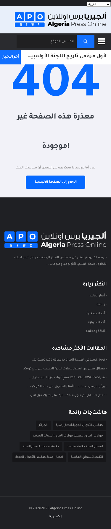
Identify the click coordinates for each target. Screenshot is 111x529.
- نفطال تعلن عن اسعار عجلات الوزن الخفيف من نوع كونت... (64, 369)
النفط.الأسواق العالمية (87, 457)
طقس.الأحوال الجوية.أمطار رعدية (79, 425)
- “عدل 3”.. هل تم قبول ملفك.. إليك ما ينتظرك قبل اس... (67, 395)
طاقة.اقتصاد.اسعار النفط (40, 446)
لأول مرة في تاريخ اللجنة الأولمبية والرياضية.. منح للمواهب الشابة (64, 56)
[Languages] (99, 4)
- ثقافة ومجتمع (96, 331)
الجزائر (43, 425)
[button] (102, 40)
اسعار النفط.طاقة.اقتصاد (85, 446)
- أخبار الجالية (98, 296)
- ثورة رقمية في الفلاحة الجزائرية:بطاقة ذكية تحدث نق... (68, 360)
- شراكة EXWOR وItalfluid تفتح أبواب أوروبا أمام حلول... (68, 378)
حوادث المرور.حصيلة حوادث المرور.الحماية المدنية (68, 436)
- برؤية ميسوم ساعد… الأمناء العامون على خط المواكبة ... (67, 387)
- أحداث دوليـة (97, 322)
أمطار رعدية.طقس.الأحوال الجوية (39, 457)
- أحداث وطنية (97, 314)
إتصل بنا (55, 517)
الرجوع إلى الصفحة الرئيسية (56, 182)
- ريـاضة (102, 305)
